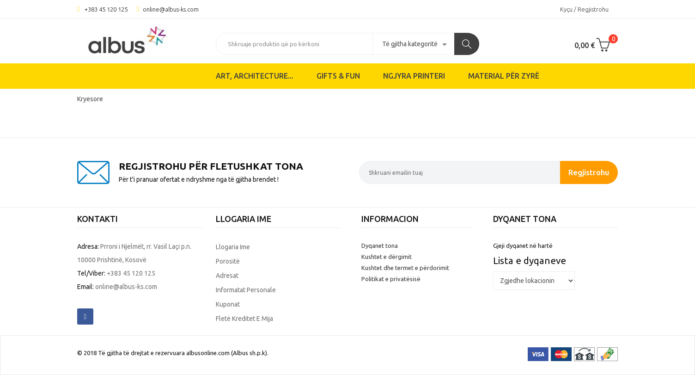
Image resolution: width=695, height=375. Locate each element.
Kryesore (90, 99)
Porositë (228, 261)
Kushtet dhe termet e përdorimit (405, 267)
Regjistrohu (588, 172)
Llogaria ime (233, 247)
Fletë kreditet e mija (244, 318)
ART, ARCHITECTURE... (254, 76)
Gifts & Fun (338, 76)
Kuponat (228, 304)
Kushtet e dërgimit (386, 256)
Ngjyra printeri (414, 76)
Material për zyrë (503, 76)
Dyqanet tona (379, 245)
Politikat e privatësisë (391, 279)
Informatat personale (246, 290)
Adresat (227, 275)
